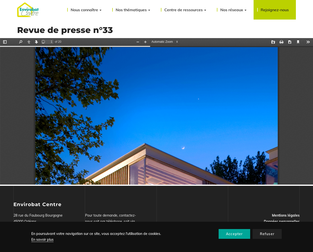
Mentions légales (286, 215)
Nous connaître (86, 9)
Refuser (267, 234)
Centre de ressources (185, 9)
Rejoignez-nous (275, 9)
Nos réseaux (233, 9)
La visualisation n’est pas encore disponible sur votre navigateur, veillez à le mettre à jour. (156, 111)
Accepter (234, 234)
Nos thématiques (133, 9)
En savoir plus (42, 239)
